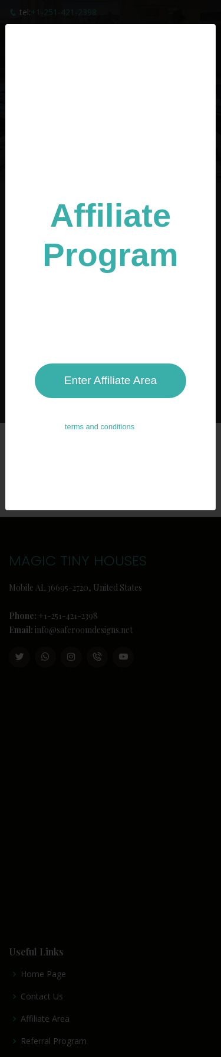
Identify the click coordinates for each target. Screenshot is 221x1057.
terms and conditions (99, 420)
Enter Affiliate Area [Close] (110, 374)
